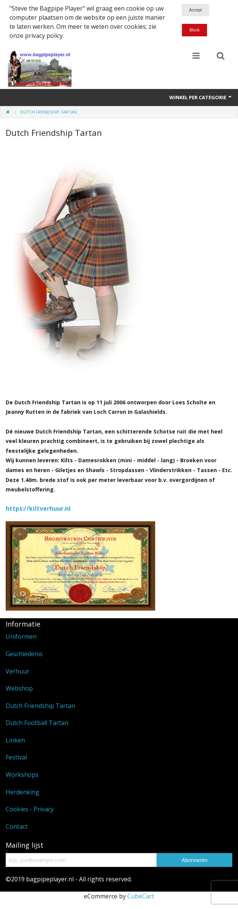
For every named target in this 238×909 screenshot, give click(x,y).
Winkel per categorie (200, 97)
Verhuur (17, 671)
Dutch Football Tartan (37, 723)
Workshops (22, 774)
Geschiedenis (24, 654)
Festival (16, 757)
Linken (15, 740)
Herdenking (22, 792)
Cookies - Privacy (30, 809)
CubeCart (140, 896)
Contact (17, 826)
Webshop (19, 688)
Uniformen (21, 636)
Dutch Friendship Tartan (40, 706)
